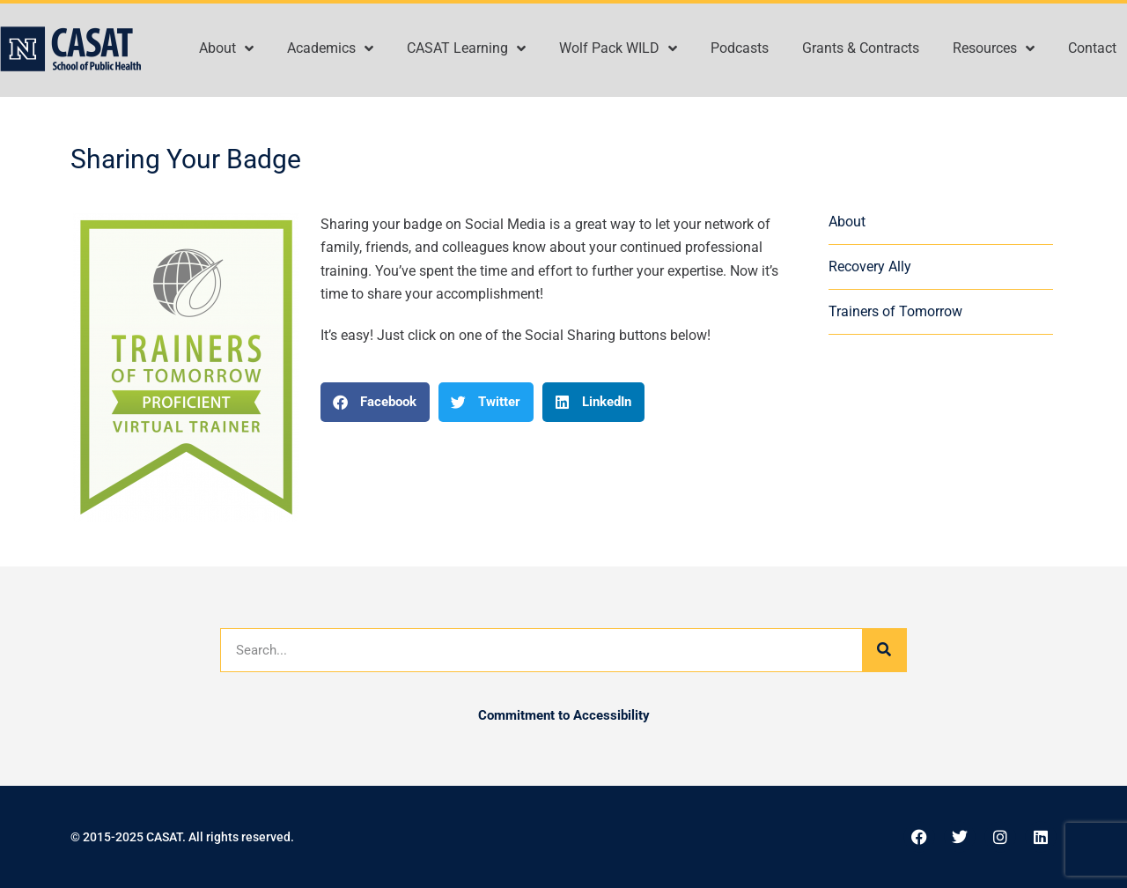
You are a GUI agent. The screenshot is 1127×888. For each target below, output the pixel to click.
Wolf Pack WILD (618, 48)
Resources (994, 48)
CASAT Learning (466, 48)
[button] (375, 402)
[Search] (884, 650)
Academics (330, 48)
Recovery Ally (870, 266)
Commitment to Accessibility (564, 715)
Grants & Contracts (860, 48)
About (226, 48)
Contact (1092, 48)
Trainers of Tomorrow (895, 311)
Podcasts (740, 48)
